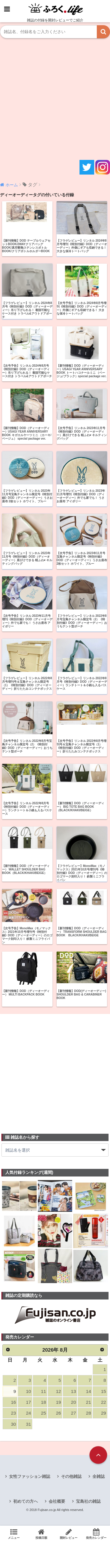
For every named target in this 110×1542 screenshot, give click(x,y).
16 (13, 1402)
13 (73, 1391)
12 (58, 1391)
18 (43, 1402)
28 (88, 1412)
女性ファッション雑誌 (29, 1476)
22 (103, 1402)
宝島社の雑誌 (88, 1501)
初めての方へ (25, 1501)
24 (28, 1412)
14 (88, 1391)
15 (103, 1391)
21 (88, 1402)
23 (13, 1412)
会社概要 (57, 1501)
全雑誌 (98, 1476)
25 (43, 1412)
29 (103, 1412)
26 (58, 1412)
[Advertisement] (55, 99)
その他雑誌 (71, 1476)
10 (28, 1391)
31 (28, 1424)
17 (28, 1402)
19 (58, 1402)
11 (43, 1391)
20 (73, 1402)
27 (73, 1412)
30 (13, 1424)
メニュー (14, 1533)
